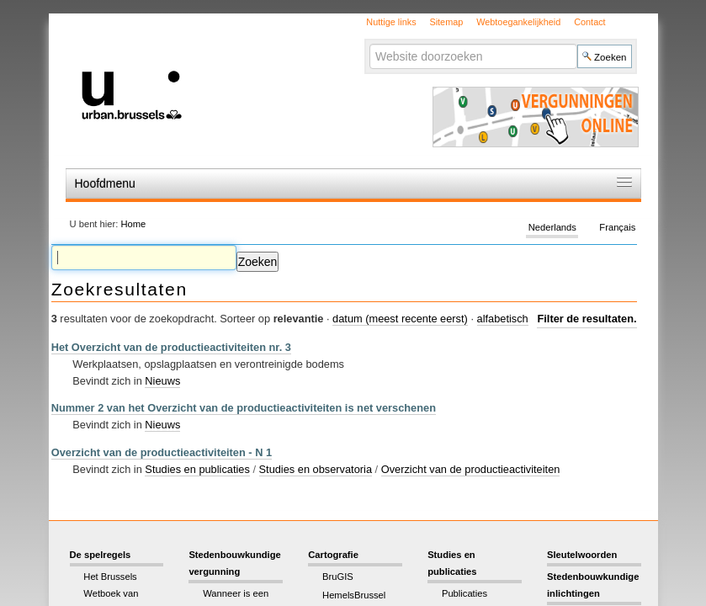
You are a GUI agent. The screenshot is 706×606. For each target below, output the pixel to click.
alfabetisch (502, 318)
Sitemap (446, 22)
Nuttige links (391, 22)
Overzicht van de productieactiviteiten (470, 469)
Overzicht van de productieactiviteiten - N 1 (161, 452)
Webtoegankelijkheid (518, 22)
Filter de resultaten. (586, 318)
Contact (589, 22)
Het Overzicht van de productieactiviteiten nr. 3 (171, 347)
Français (617, 227)
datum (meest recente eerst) (400, 318)
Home (133, 224)
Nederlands (552, 227)
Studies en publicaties (197, 469)
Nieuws (162, 381)
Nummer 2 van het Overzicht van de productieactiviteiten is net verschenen (243, 407)
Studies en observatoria (315, 469)
